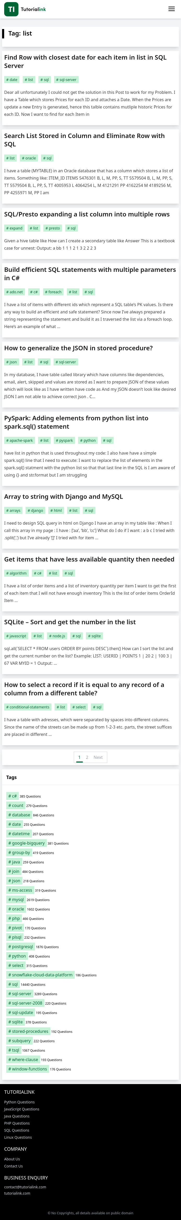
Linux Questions (18, 1137)
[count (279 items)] (90, 805)
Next (98, 757)
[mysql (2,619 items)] (90, 899)
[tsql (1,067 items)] (90, 1050)
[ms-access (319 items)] (90, 890)
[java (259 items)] (90, 861)
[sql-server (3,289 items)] (90, 993)
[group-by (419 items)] (90, 852)
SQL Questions (16, 1130)
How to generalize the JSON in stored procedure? (78, 347)
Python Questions (19, 1101)
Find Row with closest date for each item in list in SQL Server (85, 61)
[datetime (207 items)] (90, 833)
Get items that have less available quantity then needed (89, 559)
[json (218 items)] (90, 880)
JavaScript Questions (21, 1109)
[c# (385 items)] (90, 796)
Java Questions (17, 1116)
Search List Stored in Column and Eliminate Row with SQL (84, 139)
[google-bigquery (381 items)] (90, 843)
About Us (12, 1158)
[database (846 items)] (90, 814)
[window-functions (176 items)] (90, 1069)
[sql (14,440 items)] (90, 984)
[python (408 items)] (90, 956)
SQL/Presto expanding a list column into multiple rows (87, 214)
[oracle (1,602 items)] (90, 909)
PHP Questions (17, 1123)
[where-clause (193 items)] (90, 1059)
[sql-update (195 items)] (90, 1012)
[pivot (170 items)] (90, 927)
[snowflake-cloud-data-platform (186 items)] (90, 974)
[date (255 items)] (90, 824)
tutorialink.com (17, 1193)
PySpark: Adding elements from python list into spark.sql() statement (76, 422)
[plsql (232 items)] (90, 937)
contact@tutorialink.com (25, 1186)
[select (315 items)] (90, 965)
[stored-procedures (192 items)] (90, 1031)
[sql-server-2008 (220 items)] (90, 1003)
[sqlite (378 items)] (90, 1021)
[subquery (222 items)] (90, 1040)
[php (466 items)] (90, 918)
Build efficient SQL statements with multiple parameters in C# (90, 273)
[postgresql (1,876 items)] (90, 946)
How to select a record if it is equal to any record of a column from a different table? (84, 688)
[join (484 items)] (90, 871)
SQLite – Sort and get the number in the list (70, 621)
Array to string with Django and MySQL (63, 496)
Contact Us (13, 1166)
